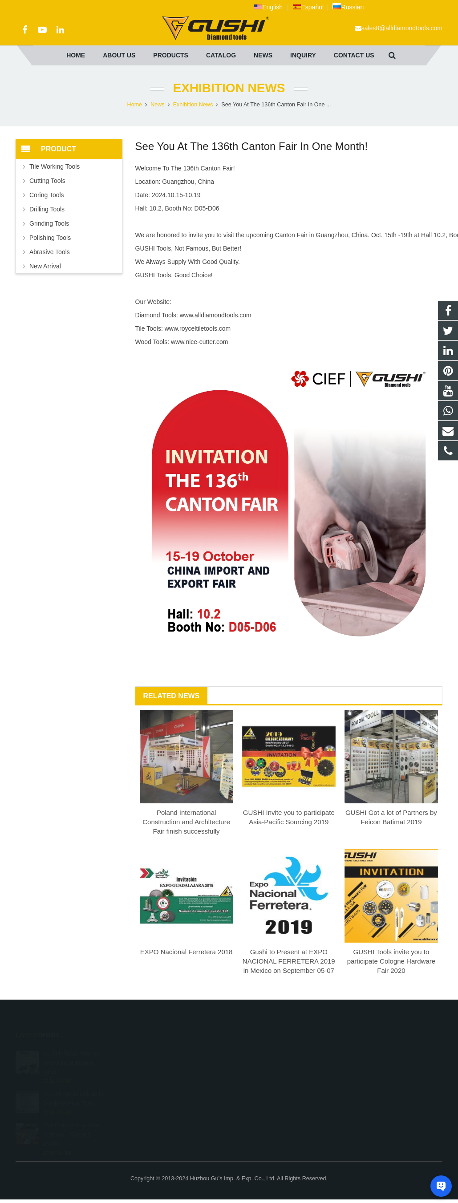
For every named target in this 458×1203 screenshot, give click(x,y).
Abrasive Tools (49, 251)
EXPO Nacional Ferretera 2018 (186, 952)
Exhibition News (229, 88)
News (157, 104)
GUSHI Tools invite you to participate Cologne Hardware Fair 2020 (391, 961)
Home (134, 104)
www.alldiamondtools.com (215, 315)
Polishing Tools (50, 237)
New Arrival (45, 266)
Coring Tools (46, 194)
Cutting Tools (47, 180)
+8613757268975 (265, 1053)
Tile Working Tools (54, 166)
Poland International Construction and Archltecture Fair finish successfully (186, 822)
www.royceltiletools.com (198, 328)
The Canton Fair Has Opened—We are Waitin (71, 1124)
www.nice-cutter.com (199, 341)
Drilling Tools (47, 209)
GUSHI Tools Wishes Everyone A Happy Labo (71, 1052)
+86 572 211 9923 (265, 1066)
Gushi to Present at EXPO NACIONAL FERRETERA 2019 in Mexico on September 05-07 (289, 961)
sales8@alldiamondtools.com (401, 28)
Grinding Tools (49, 223)
